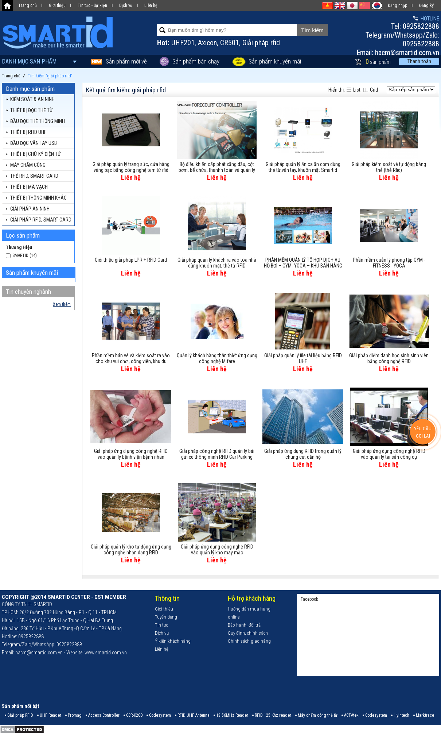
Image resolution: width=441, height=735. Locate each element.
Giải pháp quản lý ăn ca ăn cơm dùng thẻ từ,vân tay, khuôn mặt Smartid (303, 167)
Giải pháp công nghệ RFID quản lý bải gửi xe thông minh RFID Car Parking (216, 454)
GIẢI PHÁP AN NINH (30, 209)
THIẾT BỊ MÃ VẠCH (29, 187)
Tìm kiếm (312, 30)
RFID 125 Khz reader (273, 715)
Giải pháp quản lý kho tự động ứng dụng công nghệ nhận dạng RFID (131, 549)
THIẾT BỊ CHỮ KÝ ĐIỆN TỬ (35, 154)
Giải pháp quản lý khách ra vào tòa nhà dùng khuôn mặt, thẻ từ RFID (216, 263)
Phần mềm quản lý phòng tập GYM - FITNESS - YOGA (389, 263)
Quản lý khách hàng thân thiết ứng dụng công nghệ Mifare (217, 358)
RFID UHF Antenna (193, 715)
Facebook (309, 599)
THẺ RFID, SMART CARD (34, 176)
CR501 (229, 42)
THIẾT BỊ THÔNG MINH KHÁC (38, 198)
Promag (75, 715)
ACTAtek (351, 715)
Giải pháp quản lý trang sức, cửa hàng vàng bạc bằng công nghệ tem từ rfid (131, 167)
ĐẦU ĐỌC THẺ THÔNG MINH (37, 121)
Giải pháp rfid (261, 42)
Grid (374, 90)
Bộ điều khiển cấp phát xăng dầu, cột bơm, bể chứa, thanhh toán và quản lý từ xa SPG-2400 (217, 167)
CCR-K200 (134, 715)
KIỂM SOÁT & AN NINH (32, 99)
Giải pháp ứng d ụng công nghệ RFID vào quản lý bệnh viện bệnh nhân (131, 454)
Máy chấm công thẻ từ (317, 715)
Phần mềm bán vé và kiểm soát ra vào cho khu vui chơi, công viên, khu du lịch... (131, 359)
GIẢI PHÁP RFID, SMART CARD (40, 220)
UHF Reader (50, 715)
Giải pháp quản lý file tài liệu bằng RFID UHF (303, 358)
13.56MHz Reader (232, 715)
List (356, 90)
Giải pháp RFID (20, 715)
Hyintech (401, 715)
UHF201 (183, 42)
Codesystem (160, 715)
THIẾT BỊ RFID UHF (28, 132)
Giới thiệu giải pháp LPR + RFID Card (131, 260)
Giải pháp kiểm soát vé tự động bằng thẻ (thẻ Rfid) (389, 167)
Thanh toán (419, 61)
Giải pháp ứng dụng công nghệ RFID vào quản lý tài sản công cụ (389, 454)
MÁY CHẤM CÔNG (28, 165)
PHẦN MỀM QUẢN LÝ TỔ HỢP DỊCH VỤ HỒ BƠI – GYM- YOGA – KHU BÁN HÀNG (303, 263)
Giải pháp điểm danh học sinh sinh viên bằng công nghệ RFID (389, 358)
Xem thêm (62, 304)
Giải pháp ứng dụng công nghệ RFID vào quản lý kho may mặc (217, 549)
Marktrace (425, 715)
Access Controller (104, 715)
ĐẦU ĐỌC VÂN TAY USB (33, 143)
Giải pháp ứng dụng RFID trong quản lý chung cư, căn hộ (303, 454)
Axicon (207, 42)
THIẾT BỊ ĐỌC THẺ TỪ (31, 110)
